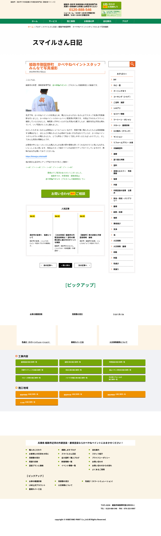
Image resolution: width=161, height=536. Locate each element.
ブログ (125, 21)
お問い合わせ (97, 461)
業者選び (117, 223)
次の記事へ (82, 265)
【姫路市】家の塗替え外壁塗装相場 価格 (90, 236)
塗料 (115, 165)
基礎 (115, 153)
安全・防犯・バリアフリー (122, 199)
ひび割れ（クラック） (122, 131)
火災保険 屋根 (119, 246)
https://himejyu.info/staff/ (36, 156)
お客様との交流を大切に (39, 453)
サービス (53, 21)
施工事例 (71, 21)
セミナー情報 (118, 113)
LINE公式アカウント (37, 485)
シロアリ (117, 108)
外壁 (115, 184)
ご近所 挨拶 (118, 102)
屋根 (115, 206)
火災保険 (117, 240)
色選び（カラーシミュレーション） (99, 481)
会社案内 (107, 21)
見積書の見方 (34, 457)
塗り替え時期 (118, 159)
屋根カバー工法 (35, 489)
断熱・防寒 (117, 212)
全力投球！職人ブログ (70, 457)
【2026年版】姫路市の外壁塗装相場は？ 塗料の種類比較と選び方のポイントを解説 (65, 239)
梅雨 (115, 217)
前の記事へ (48, 265)
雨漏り (116, 269)
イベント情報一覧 (68, 465)
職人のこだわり (35, 449)
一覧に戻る (65, 265)
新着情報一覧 (66, 461)
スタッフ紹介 (97, 453)
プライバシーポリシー (101, 457)
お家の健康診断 (35, 481)
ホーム (35, 21)
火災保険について (65, 485)
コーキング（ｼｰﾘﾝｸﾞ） (122, 96)
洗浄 (115, 229)
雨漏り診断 (33, 461)
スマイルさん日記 (49, 26)
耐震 (115, 257)
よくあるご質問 (98, 469)
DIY (114, 79)
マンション (117, 136)
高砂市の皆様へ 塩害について (40, 236)
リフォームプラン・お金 (123, 142)
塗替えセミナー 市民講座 (122, 172)
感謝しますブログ (68, 449)
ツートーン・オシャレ (122, 119)
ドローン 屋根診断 (121, 125)
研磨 (115, 252)
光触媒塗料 (117, 148)
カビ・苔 (117, 85)
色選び (116, 263)
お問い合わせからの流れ (102, 465)
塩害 (115, 179)
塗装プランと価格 (36, 465)
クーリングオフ (119, 91)
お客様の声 (89, 21)
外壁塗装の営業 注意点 (122, 191)
